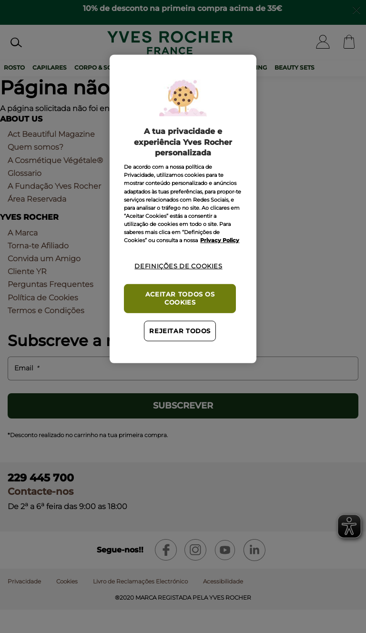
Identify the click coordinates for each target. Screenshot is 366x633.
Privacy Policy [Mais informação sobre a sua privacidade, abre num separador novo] (219, 240)
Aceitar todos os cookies (180, 298)
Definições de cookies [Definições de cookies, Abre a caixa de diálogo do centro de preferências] (178, 266)
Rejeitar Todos (180, 331)
